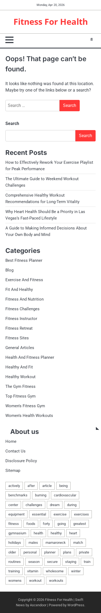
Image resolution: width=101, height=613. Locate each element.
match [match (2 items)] (78, 543)
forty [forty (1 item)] (46, 524)
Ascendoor (38, 605)
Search (12, 123)
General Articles (19, 347)
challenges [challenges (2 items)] (34, 505)
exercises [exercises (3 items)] (81, 514)
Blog (9, 270)
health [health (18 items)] (38, 533)
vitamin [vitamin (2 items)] (32, 571)
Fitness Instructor (21, 318)
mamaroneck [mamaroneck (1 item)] (56, 543)
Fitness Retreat (19, 328)
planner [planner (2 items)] (49, 552)
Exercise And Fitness (24, 279)
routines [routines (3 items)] (14, 562)
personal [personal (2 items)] (30, 552)
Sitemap (12, 470)
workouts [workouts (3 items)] (56, 581)
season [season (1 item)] (34, 562)
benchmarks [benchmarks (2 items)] (17, 495)
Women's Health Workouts (29, 415)
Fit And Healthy (19, 289)
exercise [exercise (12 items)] (60, 514)
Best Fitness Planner (23, 260)
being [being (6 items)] (63, 486)
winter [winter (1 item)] (76, 571)
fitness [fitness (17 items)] (13, 524)
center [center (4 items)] (13, 505)
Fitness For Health (50, 21)
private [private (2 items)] (84, 552)
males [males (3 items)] (33, 543)
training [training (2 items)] (14, 571)
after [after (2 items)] (31, 486)
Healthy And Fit (19, 367)
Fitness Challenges (22, 309)
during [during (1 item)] (71, 505)
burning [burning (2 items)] (40, 495)
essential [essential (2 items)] (39, 514)
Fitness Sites (17, 338)
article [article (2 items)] (47, 486)
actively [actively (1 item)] (14, 486)
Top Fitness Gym (20, 396)
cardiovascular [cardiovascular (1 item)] (65, 495)
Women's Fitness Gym (25, 405)
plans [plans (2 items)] (67, 552)
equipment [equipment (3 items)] (16, 514)
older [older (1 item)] (12, 552)
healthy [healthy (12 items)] (56, 533)
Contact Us (15, 451)
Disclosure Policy (21, 460)
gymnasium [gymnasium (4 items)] (17, 533)
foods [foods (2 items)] (30, 524)
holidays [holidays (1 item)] (14, 543)
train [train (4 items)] (87, 562)
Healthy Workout (20, 376)
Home (10, 441)
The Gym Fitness (20, 386)
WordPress (75, 605)
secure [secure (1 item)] (52, 562)
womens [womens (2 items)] (15, 581)
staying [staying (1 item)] (70, 562)
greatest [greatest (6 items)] (79, 524)
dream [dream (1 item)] (55, 505)
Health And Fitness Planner (29, 357)
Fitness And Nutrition (24, 299)
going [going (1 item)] (61, 524)
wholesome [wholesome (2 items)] (55, 571)
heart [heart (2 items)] (73, 533)
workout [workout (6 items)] (35, 581)
